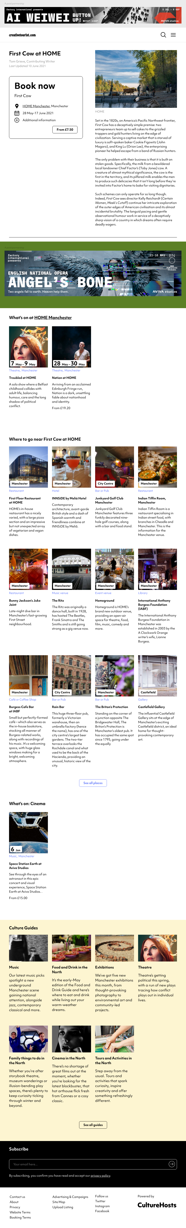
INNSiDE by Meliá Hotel (69, 498)
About (14, 1202)
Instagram (102, 1206)
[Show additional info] (45, 120)
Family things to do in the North (26, 1060)
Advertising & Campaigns (70, 1197)
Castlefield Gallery (151, 707)
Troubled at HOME (22, 378)
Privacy (15, 1207)
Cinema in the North (68, 1058)
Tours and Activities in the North (113, 1060)
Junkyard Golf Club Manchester (109, 500)
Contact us (17, 1197)
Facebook (102, 1211)
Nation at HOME (64, 378)
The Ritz (58, 601)
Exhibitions (104, 967)
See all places (93, 783)
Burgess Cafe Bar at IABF (21, 709)
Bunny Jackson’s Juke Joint (24, 603)
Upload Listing (62, 1207)
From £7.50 (65, 130)
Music (14, 967)
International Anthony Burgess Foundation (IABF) (154, 605)
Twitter (100, 1201)
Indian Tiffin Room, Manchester (152, 500)
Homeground (104, 601)
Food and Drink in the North (70, 969)
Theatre (145, 967)
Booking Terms (20, 1217)
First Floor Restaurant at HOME (25, 500)
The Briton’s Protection (111, 707)
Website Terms (20, 1212)
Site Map (58, 1202)
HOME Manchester (36, 106)
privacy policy (100, 1176)
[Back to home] (22, 34)
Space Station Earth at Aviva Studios (25, 866)
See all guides (93, 1125)
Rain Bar (58, 707)
